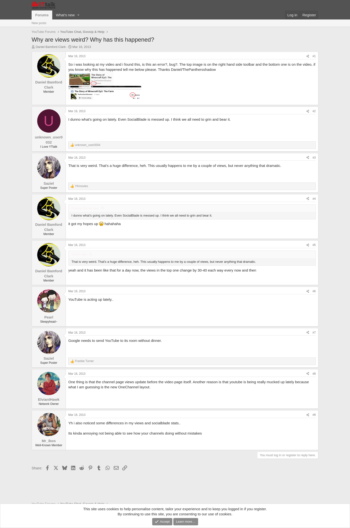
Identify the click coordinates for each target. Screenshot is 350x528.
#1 (314, 56)
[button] (78, 14)
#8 (314, 373)
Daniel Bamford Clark (51, 47)
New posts (39, 23)
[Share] (308, 56)
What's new (65, 15)
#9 (314, 415)
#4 (314, 198)
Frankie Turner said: (85, 208)
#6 (314, 291)
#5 (314, 245)
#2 (314, 111)
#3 (314, 157)
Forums (42, 15)
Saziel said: (79, 254)
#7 (314, 332)
